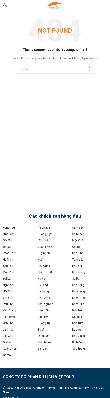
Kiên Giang (9, 310)
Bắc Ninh (43, 316)
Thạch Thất (45, 272)
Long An (8, 297)
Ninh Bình (9, 234)
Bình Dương (79, 342)
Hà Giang (43, 291)
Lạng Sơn (43, 335)
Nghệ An (8, 285)
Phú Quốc (44, 265)
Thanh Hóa (44, 342)
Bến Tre (77, 310)
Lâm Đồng (9, 316)
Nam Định (78, 304)
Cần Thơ (8, 323)
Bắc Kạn (77, 329)
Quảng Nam (10, 348)
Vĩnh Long (44, 297)
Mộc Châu (44, 240)
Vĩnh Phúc (9, 272)
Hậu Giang (78, 335)
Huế (40, 259)
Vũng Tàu (9, 227)
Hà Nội (42, 278)
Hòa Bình (77, 253)
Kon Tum (77, 323)
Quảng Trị (44, 323)
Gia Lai (7, 342)
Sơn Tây (8, 265)
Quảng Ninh (45, 246)
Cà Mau (7, 355)
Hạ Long (43, 285)
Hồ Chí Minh (45, 227)
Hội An (7, 291)
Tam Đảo (77, 259)
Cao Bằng (78, 285)
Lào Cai (7, 335)
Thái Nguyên (45, 304)
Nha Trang (78, 272)
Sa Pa (76, 278)
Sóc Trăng (78, 348)
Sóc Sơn (8, 240)
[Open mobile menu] (105, 5)
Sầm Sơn (78, 227)
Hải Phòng (78, 291)
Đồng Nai (77, 316)
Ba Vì (41, 329)
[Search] (5, 5)
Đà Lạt (7, 246)
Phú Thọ (8, 304)
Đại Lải (7, 278)
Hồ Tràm (8, 259)
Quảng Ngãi (45, 234)
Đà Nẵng (77, 234)
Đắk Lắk (42, 348)
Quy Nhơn (44, 253)
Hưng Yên (44, 310)
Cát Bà (76, 246)
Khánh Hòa (79, 297)
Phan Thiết (9, 253)
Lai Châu (8, 329)
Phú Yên (77, 265)
